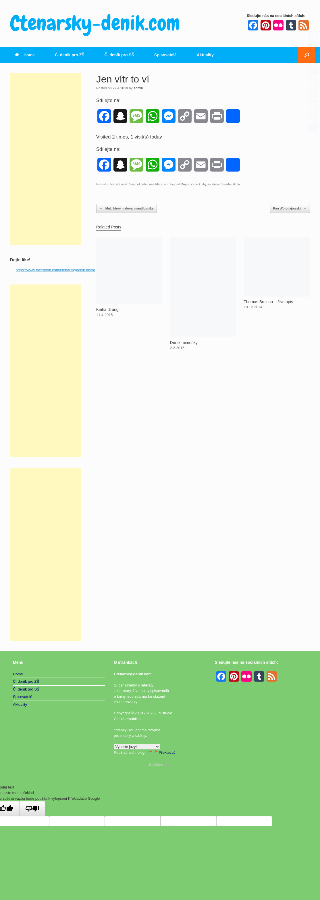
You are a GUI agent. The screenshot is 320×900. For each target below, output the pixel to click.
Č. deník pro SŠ (119, 55)
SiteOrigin (156, 764)
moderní (214, 184)
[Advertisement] (45, 159)
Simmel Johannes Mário (146, 184)
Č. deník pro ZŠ (69, 55)
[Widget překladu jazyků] (137, 746)
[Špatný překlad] (32, 808)
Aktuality (205, 55)
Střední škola (230, 184)
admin (138, 88)
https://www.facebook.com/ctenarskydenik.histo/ (55, 270)
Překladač (161, 752)
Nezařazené (119, 184)
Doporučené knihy (193, 184)
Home (25, 55)
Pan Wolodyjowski (290, 208)
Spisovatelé (165, 55)
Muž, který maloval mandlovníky (126, 208)
